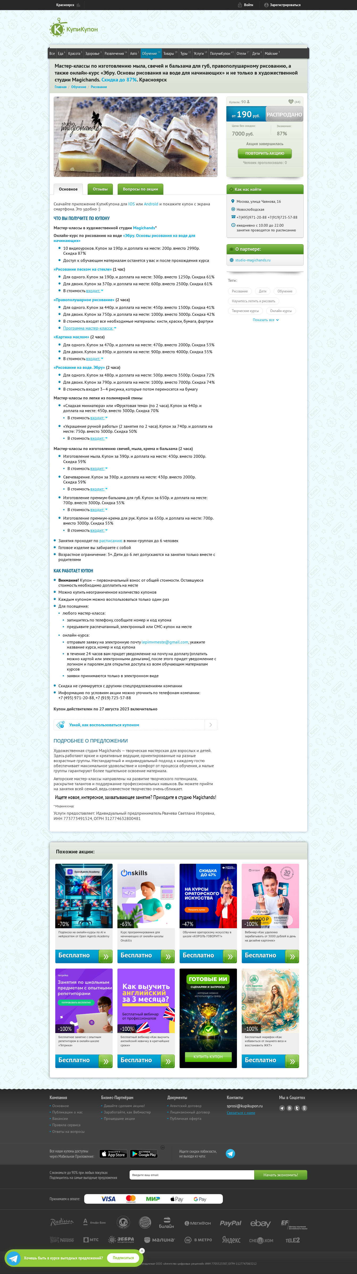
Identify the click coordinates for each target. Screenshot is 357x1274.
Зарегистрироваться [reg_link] (285, 5)
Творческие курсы (245, 311)
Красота (75, 53)
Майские (272, 53)
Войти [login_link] (248, 5)
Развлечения (116, 53)
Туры (185, 53)
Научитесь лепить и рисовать (253, 301)
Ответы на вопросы (68, 1131)
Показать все (263, 319)
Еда (61, 53)
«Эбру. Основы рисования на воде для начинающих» (124, 238)
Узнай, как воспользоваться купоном (104, 725)
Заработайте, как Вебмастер (127, 1112)
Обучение (151, 53)
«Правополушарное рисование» (84, 300)
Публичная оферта (185, 1118)
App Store (113, 1154)
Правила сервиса (66, 1124)
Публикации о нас (67, 1112)
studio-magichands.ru (253, 260)
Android (151, 203)
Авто (134, 53)
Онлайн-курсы (281, 311)
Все (52, 53)
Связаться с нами (241, 1112)
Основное (68, 189)
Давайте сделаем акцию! (124, 1105)
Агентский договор (186, 1105)
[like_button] (291, 102)
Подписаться (123, 1257)
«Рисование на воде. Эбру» (79, 367)
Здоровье (93, 53)
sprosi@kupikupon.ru (245, 1105)
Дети (257, 53)
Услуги (200, 53)
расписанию (110, 540)
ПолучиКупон (222, 53)
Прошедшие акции (119, 1118)
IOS (132, 203)
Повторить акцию (264, 153)
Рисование (240, 291)
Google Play (144, 1154)
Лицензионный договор (190, 1112)
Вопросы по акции (140, 189)
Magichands (144, 228)
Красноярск (65, 5)
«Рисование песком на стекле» (83, 269)
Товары (170, 53)
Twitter (297, 1108)
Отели (243, 53)
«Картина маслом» (71, 337)
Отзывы (100, 189)
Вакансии (60, 1118)
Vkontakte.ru (289, 1108)
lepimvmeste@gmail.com (165, 642)
